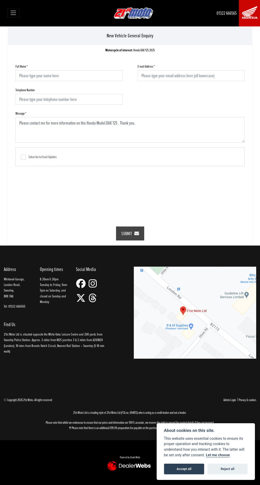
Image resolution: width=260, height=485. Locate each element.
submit (130, 233)
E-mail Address (146, 66)
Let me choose (218, 455)
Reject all (227, 469)
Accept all (184, 469)
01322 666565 (227, 13)
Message (20, 113)
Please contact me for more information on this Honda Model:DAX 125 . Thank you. (130, 130)
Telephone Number (25, 89)
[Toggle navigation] (13, 13)
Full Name (21, 66)
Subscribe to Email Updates (39, 157)
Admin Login (229, 399)
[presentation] (130, 193)
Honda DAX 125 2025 (130, 50)
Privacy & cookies (247, 399)
